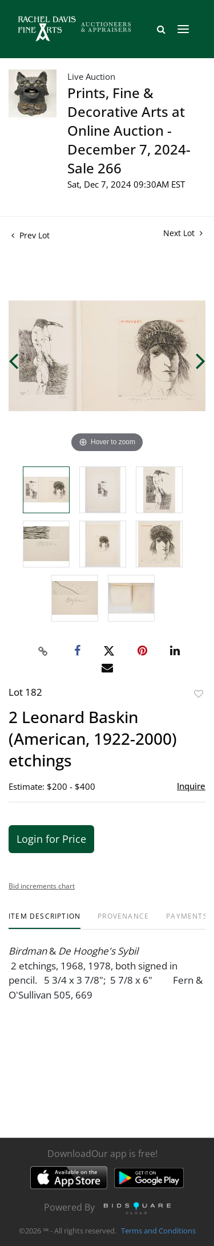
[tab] (44, 920)
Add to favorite (198, 693)
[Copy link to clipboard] (43, 651)
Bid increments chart (42, 886)
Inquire (191, 786)
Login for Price (51, 839)
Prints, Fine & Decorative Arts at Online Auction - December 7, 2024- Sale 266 (129, 130)
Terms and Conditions (158, 1231)
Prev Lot (30, 235)
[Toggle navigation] (183, 29)
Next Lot (183, 233)
